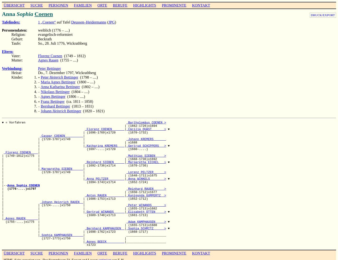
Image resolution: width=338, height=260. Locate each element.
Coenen (43, 14)
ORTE (102, 5)
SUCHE (36, 5)
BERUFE (120, 5)
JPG (112, 22)
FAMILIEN (83, 5)
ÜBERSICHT (14, 5)
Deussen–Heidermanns (88, 22)
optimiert (104, 256)
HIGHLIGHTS (144, 5)
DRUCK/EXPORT (323, 15)
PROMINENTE (174, 5)
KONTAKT (201, 5)
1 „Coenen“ (47, 22)
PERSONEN (58, 5)
